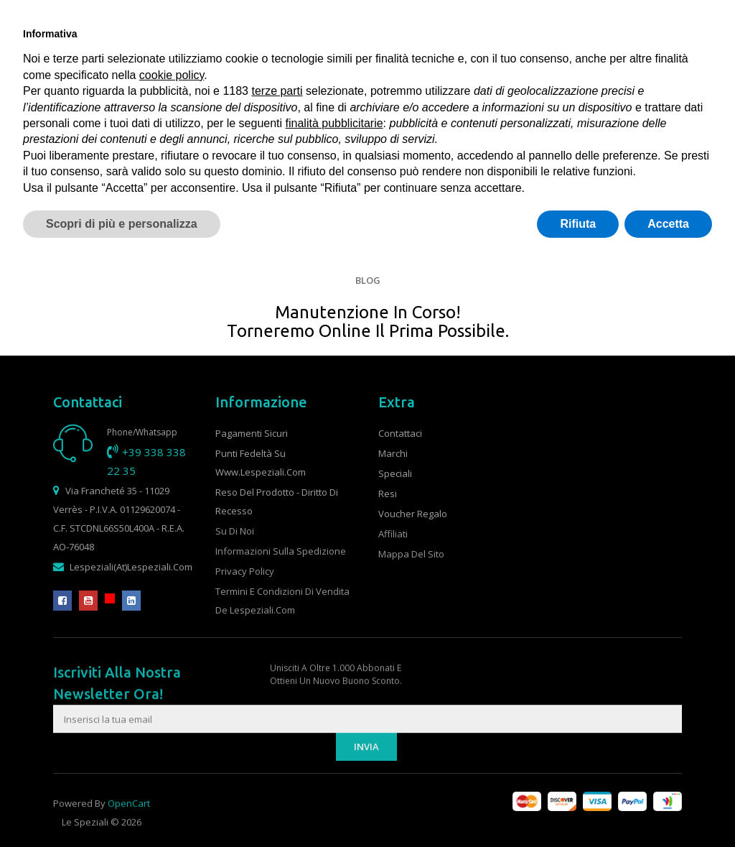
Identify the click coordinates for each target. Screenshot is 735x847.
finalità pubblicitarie (334, 123)
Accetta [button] (668, 224)
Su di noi (234, 530)
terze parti (276, 91)
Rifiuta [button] (578, 224)
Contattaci (400, 433)
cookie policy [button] (171, 75)
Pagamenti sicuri (251, 433)
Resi (387, 493)
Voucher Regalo (412, 513)
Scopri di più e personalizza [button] (121, 224)
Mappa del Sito (411, 553)
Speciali (395, 473)
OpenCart (129, 821)
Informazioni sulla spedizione (280, 551)
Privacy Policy (244, 571)
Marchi (393, 453)
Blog (367, 280)
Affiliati (393, 533)
